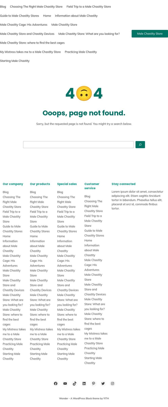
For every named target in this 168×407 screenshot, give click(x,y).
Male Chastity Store (64, 24)
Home (47, 15)
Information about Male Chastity (76, 15)
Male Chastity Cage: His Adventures (23, 24)
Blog (3, 6)
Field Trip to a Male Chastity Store (88, 6)
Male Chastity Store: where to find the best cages (32, 42)
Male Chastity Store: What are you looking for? (89, 33)
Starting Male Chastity (15, 61)
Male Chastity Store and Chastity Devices (27, 33)
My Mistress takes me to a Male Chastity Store (30, 52)
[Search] (140, 144)
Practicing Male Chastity (81, 52)
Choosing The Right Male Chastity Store (36, 6)
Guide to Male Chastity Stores (19, 15)
